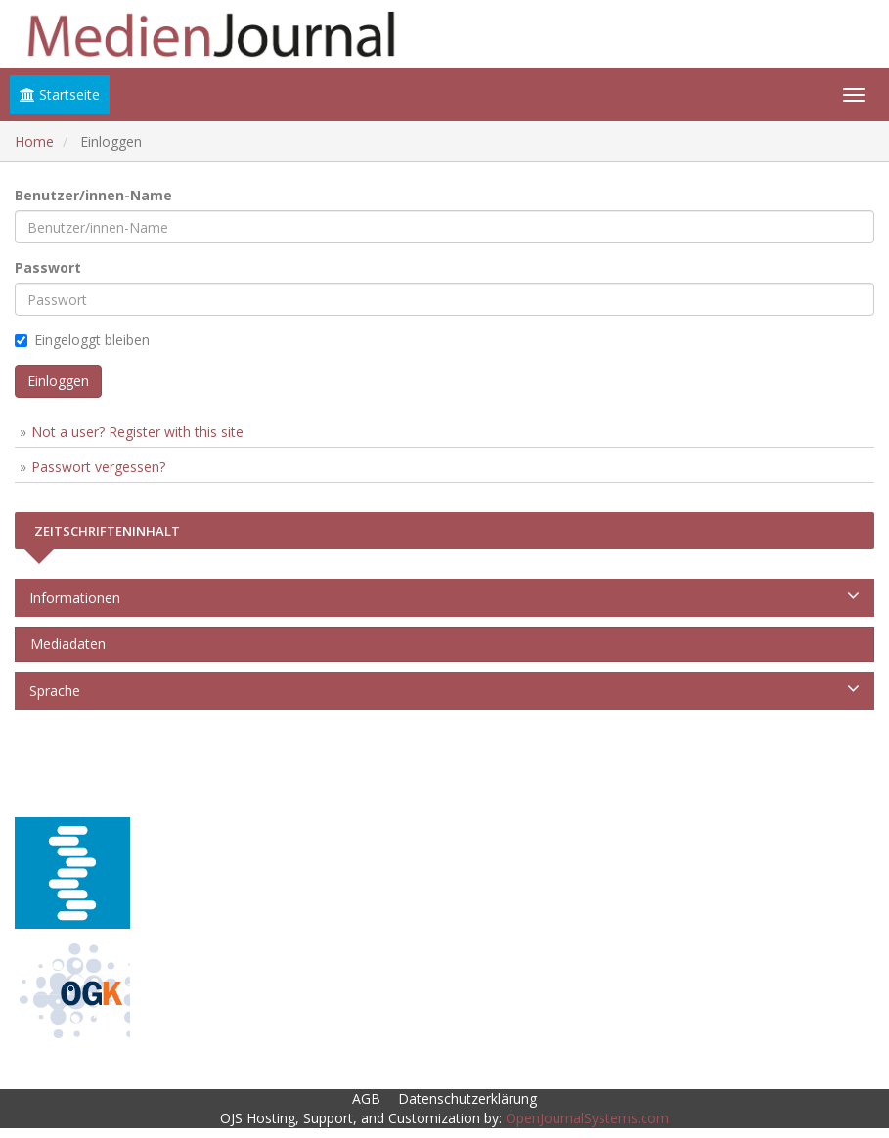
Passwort (48, 267)
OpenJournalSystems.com (587, 1118)
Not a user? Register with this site (137, 431)
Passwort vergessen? (98, 467)
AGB (366, 1098)
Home (34, 141)
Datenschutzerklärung (467, 1098)
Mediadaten (64, 644)
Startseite (60, 94)
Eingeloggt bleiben (82, 339)
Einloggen (58, 381)
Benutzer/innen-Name (93, 195)
